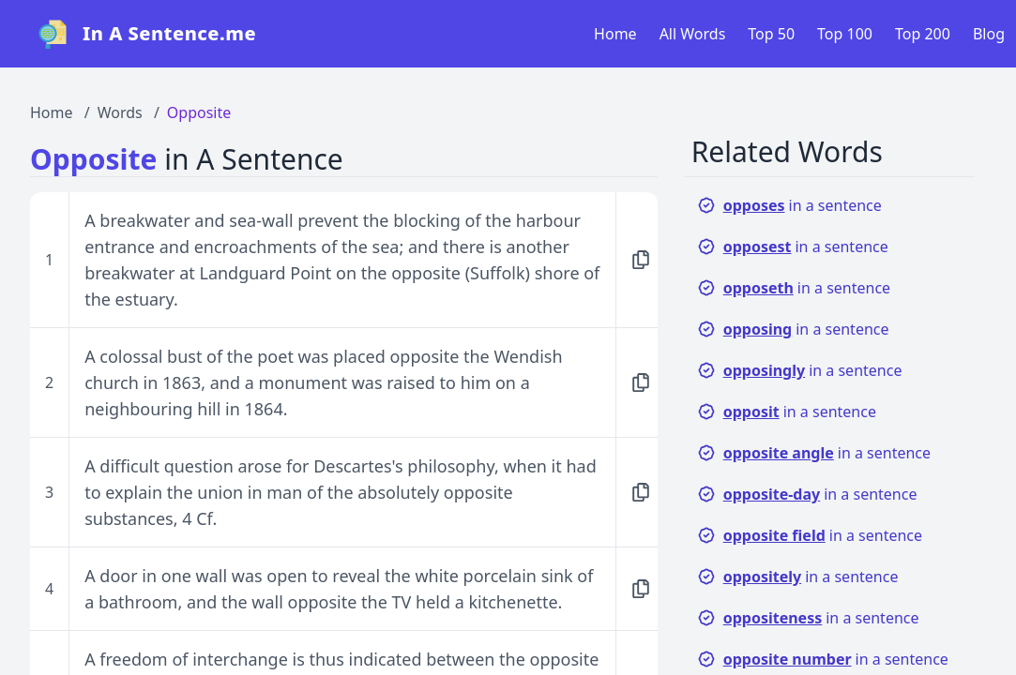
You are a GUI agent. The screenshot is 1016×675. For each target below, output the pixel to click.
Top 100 (844, 33)
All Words (693, 33)
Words (120, 112)
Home (615, 33)
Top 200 (922, 33)
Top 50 (771, 33)
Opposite (199, 112)
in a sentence (789, 205)
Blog (989, 33)
